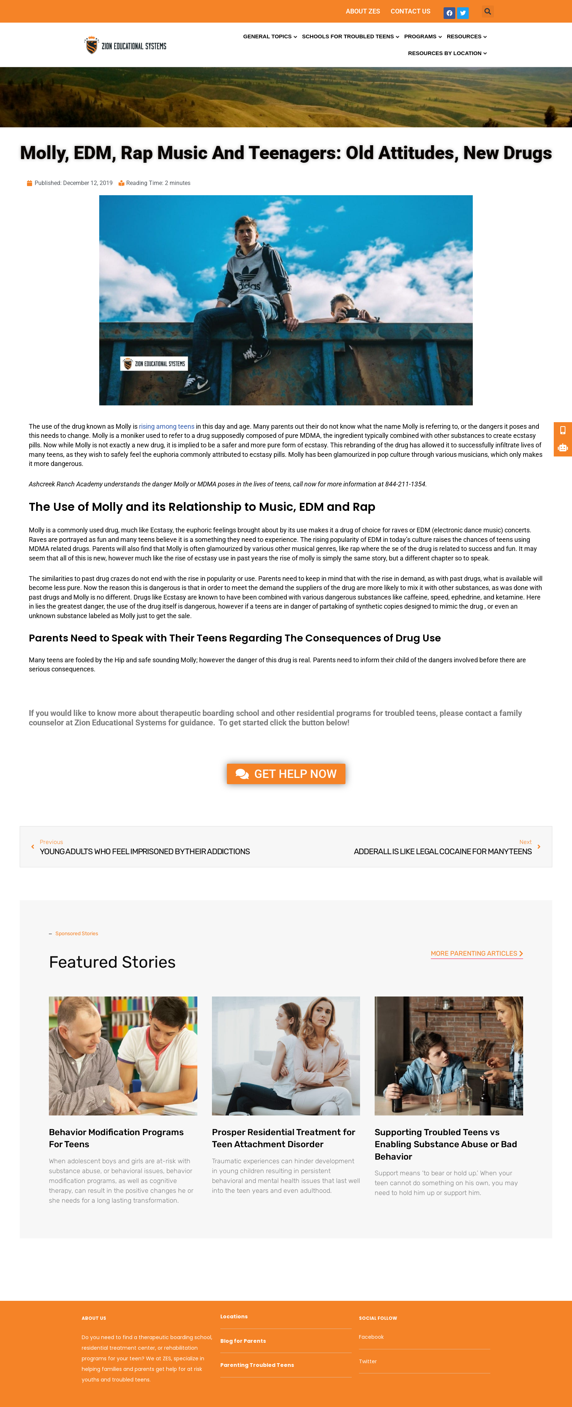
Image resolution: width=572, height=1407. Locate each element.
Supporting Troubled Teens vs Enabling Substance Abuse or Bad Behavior (446, 1144)
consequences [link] (72, 669)
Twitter (368, 1361)
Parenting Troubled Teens (257, 1365)
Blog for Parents (243, 1341)
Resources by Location (445, 53)
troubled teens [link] (410, 713)
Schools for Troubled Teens (348, 36)
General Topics (267, 36)
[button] (488, 11)
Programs (420, 36)
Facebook (371, 1337)
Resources (464, 36)
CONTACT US (410, 11)
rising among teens (166, 426)
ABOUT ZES (363, 11)
